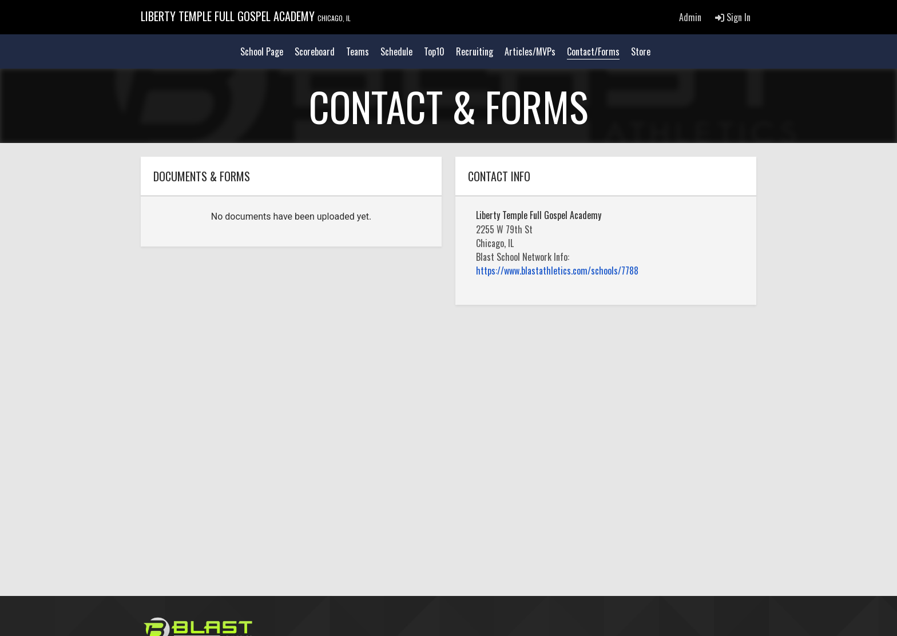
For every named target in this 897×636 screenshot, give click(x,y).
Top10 (434, 51)
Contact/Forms (593, 51)
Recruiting (474, 51)
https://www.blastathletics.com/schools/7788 (557, 270)
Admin (690, 17)
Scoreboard (315, 51)
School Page (261, 51)
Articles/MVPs (530, 51)
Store (640, 51)
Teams (357, 51)
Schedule (396, 51)
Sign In (733, 17)
